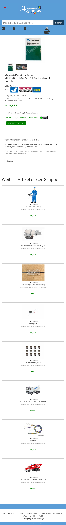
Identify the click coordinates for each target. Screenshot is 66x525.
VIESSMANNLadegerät (33, 323)
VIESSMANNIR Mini (33, 440)
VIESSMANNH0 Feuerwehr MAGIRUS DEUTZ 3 (33, 479)
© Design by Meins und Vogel (33, 519)
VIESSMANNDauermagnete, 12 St (33, 362)
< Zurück (9, 161)
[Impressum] (18, 513)
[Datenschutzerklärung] (51, 513)
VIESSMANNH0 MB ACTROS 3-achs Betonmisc (33, 401)
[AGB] (41, 516)
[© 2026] (6, 513)
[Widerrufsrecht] (29, 516)
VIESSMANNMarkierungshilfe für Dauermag (33, 284)
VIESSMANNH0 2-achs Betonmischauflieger (33, 245)
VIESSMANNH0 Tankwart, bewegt (33, 206)
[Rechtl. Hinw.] (32, 513)
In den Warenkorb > (16, 123)
